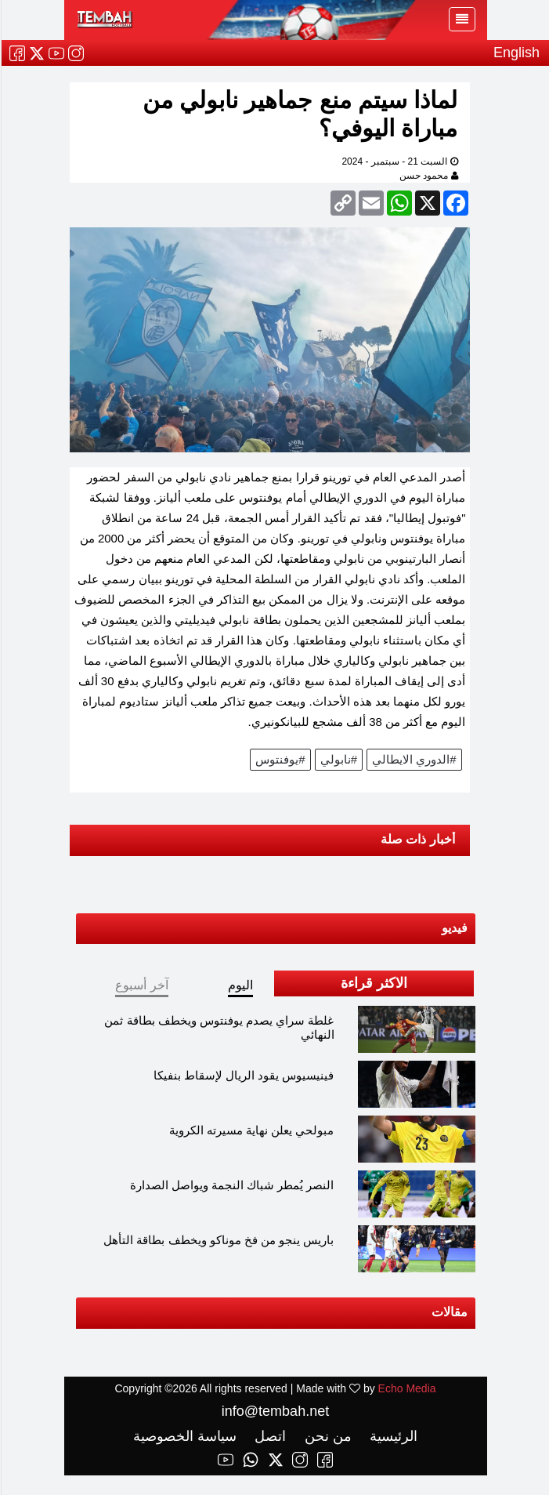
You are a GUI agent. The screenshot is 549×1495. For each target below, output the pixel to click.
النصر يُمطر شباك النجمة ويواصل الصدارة (231, 1185)
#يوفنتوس (279, 759)
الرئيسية (391, 1436)
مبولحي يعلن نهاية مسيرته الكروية (251, 1130)
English (516, 52)
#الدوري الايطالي (413, 759)
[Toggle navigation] (461, 19)
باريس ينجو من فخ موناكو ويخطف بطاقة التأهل (218, 1239)
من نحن (325, 1436)
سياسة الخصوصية (184, 1436)
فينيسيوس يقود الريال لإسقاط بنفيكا (243, 1075)
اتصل (267, 1436)
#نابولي (338, 759)
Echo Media (406, 1388)
